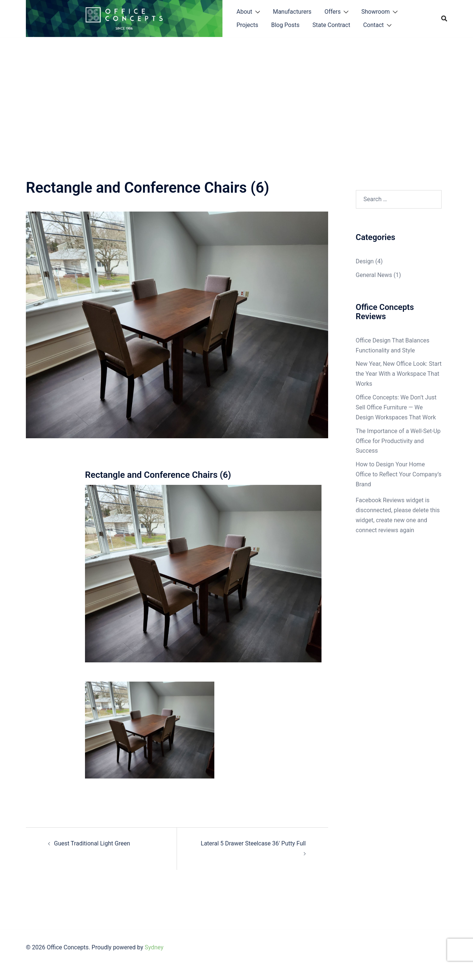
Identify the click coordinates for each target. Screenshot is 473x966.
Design (365, 261)
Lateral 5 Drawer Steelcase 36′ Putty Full (253, 843)
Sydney (153, 947)
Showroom (375, 11)
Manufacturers (292, 11)
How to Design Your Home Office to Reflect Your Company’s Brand (399, 474)
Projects (247, 24)
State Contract (331, 24)
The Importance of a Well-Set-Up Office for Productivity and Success (398, 441)
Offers (332, 11)
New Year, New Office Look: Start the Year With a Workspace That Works (399, 373)
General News (374, 274)
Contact (373, 24)
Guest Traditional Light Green (92, 843)
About (244, 11)
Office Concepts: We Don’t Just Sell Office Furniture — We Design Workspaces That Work (396, 407)
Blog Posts (285, 24)
